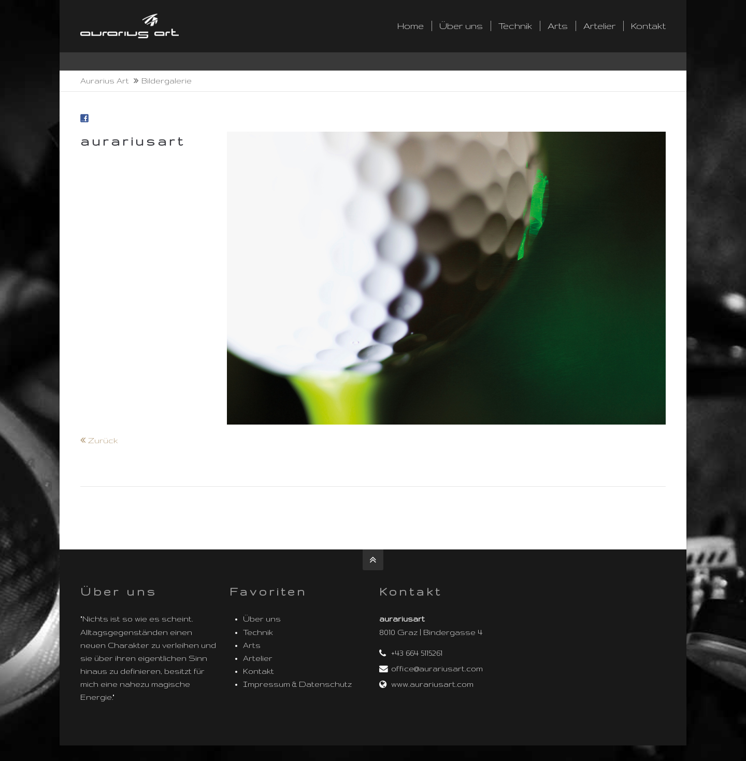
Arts (252, 645)
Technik (258, 632)
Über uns (262, 619)
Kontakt (258, 671)
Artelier (257, 658)
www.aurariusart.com (432, 684)
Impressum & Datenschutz (297, 684)
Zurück (103, 440)
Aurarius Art (104, 81)
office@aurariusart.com (437, 669)
